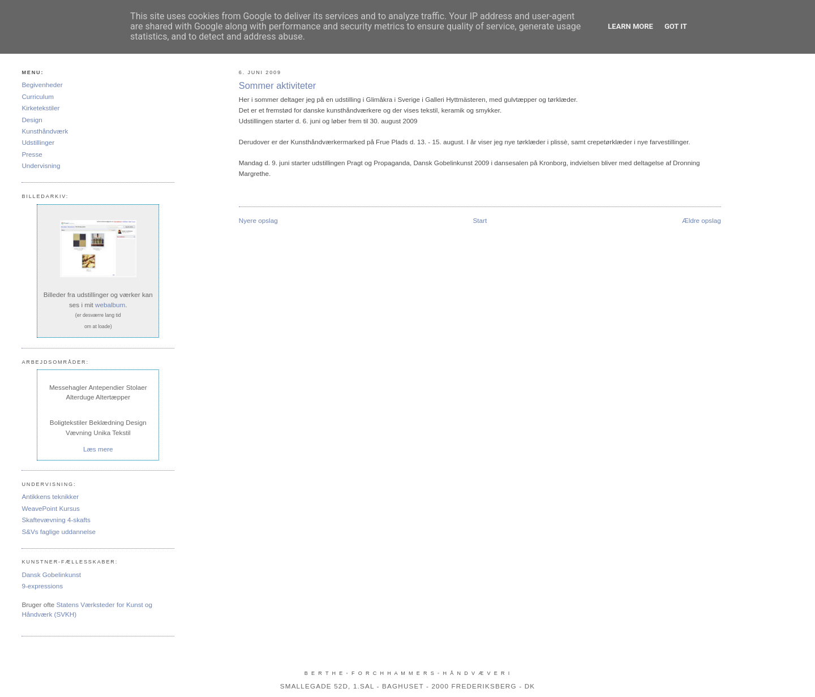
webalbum (110, 304)
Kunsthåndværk (45, 131)
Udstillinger (38, 142)
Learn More (630, 26)
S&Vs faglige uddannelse (59, 531)
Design (32, 119)
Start (480, 220)
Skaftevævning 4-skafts (56, 519)
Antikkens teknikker (50, 496)
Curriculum (38, 96)
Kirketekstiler (40, 107)
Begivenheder (42, 84)
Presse (32, 154)
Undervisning (41, 165)
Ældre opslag (701, 220)
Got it (675, 26)
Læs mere (98, 449)
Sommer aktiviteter (277, 85)
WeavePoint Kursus (50, 508)
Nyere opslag (258, 220)
